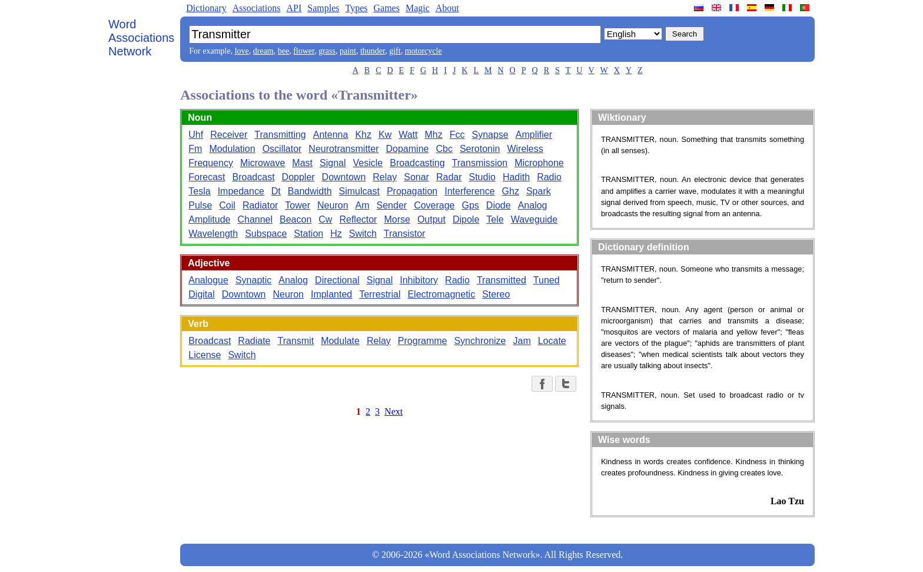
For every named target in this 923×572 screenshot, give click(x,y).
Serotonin (480, 149)
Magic (418, 8)
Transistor (405, 234)
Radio (549, 177)
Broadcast (254, 177)
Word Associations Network (141, 38)
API (293, 8)
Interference (469, 191)
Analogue (208, 280)
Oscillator (282, 149)
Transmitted (501, 280)
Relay (385, 177)
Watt (408, 135)
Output (431, 219)
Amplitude (209, 219)
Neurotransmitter (343, 149)
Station (308, 234)
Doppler (298, 177)
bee (283, 51)
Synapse (490, 135)
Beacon (295, 219)
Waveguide (534, 219)
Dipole (466, 219)
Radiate (254, 341)
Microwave (262, 163)
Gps (470, 205)
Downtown (344, 177)
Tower (297, 205)
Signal (333, 163)
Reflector (358, 219)
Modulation (232, 149)
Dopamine (407, 149)
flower (303, 51)
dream (263, 51)
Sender (392, 205)
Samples (323, 8)
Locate (552, 341)
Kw (385, 135)
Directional (337, 280)
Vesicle (368, 163)
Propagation (412, 191)
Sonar (416, 177)
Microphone (539, 163)
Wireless (525, 149)
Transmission (480, 163)
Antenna (330, 135)
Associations (257, 8)
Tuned (546, 280)
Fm (195, 149)
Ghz (510, 191)
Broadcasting (417, 163)
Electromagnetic (441, 294)
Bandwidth (310, 191)
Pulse (200, 205)
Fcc (457, 135)
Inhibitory (419, 280)
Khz (363, 135)
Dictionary (206, 8)
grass (327, 51)
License (204, 355)
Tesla (199, 191)
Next (393, 411)
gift (394, 51)
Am (363, 205)
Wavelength (213, 234)
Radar (449, 177)
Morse (397, 219)
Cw (325, 219)
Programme (422, 341)
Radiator (260, 205)
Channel (255, 219)
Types (356, 8)
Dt (276, 191)
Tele (494, 219)
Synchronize (480, 341)
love (242, 51)
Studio (482, 177)
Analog (532, 205)
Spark (538, 191)
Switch (363, 234)
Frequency (210, 163)
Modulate (340, 341)
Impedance (241, 191)
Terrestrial (379, 294)
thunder (372, 51)
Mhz (433, 135)
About (447, 8)
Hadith (516, 177)
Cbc (444, 149)
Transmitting (280, 135)
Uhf (195, 135)
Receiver (228, 135)
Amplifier (534, 135)
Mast (302, 163)
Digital (201, 294)
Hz (336, 234)
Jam (521, 341)
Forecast (206, 177)
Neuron (332, 205)
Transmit (295, 341)
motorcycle (423, 51)
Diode (498, 205)
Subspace (266, 234)
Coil (227, 205)
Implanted (331, 294)
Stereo (496, 294)
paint (348, 51)
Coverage (434, 205)
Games (386, 8)
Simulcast (359, 191)
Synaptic (253, 280)
